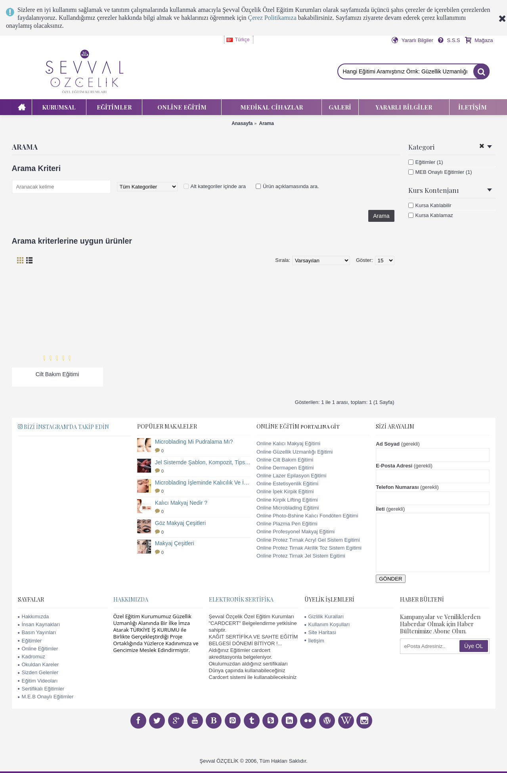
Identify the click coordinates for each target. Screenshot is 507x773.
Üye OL (473, 646)
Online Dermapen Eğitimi (285, 468)
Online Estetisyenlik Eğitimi (287, 483)
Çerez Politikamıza (272, 17)
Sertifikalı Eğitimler (41, 689)
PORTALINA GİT (320, 426)
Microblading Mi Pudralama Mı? (194, 441)
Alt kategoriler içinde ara (218, 186)
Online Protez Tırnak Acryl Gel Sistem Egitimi (308, 540)
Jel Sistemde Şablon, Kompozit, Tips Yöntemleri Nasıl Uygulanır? (203, 462)
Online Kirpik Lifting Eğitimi (287, 500)
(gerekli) (398, 444)
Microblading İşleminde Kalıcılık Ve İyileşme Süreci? (203, 482)
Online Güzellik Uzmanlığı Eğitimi (294, 452)
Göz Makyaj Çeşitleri (180, 523)
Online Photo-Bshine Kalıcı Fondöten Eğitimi (307, 516)
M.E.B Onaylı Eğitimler (46, 697)
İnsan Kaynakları (39, 624)
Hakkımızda (33, 616)
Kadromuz (31, 657)
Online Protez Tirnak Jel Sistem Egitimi (300, 556)
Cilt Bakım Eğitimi (57, 374)
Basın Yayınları (37, 632)
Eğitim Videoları (38, 681)
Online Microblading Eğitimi (287, 508)
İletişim (314, 641)
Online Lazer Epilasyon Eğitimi (291, 476)
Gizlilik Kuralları (324, 616)
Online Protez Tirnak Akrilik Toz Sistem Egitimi (309, 548)
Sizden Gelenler (38, 672)
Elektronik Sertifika (241, 599)
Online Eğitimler (38, 649)
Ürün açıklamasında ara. (291, 186)
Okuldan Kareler (38, 664)
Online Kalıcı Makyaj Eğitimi (288, 443)
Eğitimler (30, 641)
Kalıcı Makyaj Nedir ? (181, 503)
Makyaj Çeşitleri (174, 543)
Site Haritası (320, 632)
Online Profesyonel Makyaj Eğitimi (295, 532)
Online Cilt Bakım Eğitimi (284, 460)
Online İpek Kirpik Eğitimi (285, 491)
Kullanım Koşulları (327, 624)
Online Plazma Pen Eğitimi (287, 524)
